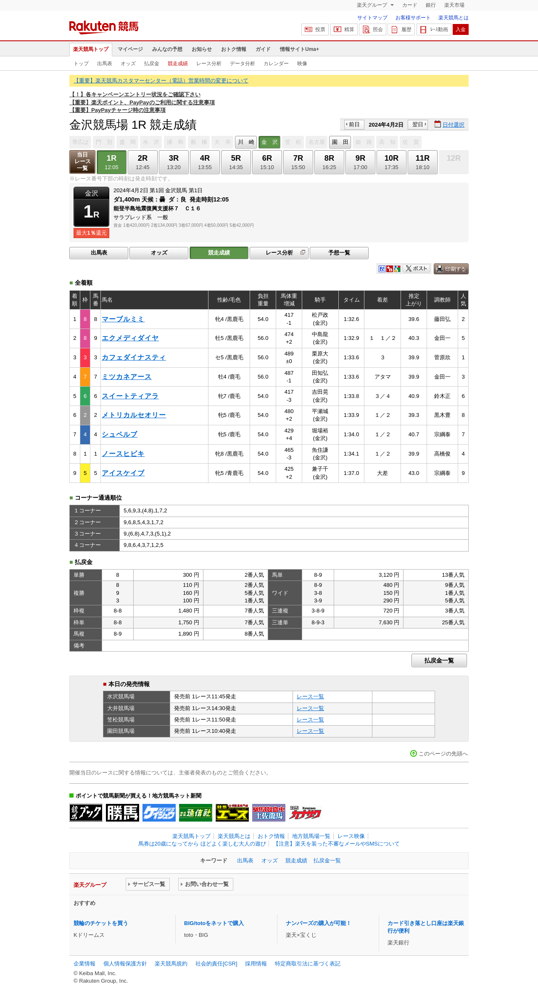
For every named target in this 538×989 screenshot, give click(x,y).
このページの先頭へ (443, 753)
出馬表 (104, 63)
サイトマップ (372, 18)
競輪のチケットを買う (101, 923)
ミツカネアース (127, 376)
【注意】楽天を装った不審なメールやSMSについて (336, 844)
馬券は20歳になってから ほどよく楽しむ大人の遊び (202, 844)
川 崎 (246, 142)
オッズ (128, 63)
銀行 (431, 5)
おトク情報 (233, 49)
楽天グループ (372, 5)
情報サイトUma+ (299, 49)
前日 (354, 124)
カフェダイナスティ (134, 357)
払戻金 (151, 63)
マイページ (130, 49)
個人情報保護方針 (125, 963)
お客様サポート (413, 18)
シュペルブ (119, 434)
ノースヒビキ (123, 453)
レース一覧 (310, 696)
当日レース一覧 (82, 161)
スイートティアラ (130, 396)
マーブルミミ (123, 319)
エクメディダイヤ (130, 338)
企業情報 (84, 963)
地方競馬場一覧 (311, 836)
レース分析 (209, 63)
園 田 (340, 142)
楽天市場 (454, 5)
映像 (302, 63)
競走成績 (178, 63)
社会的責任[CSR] (216, 963)
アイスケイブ (123, 473)
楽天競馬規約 (171, 963)
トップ (81, 63)
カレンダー (276, 63)
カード (409, 5)
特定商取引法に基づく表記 (307, 963)
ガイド (263, 49)
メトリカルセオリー (134, 415)
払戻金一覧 (439, 660)
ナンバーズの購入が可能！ (318, 923)
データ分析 (242, 63)
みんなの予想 (167, 49)
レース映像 (351, 836)
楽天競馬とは (453, 18)
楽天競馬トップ (90, 49)
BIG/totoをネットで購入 (214, 923)
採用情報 (256, 963)
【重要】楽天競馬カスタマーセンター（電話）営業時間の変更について (161, 80)
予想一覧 (339, 252)
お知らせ (202, 49)
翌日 (417, 124)
